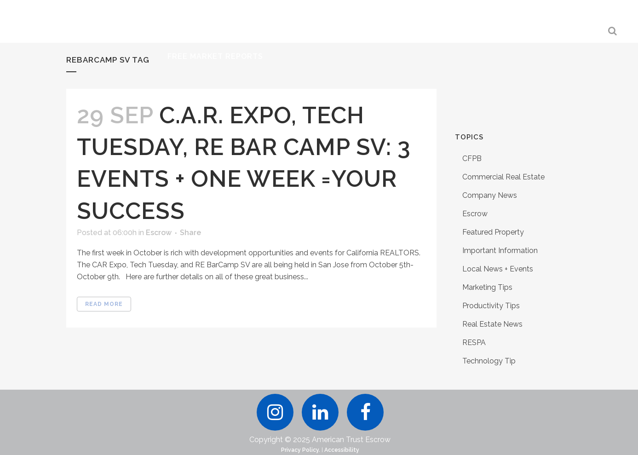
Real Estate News (492, 324)
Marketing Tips (487, 287)
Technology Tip (489, 361)
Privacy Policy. (300, 450)
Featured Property (493, 232)
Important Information (500, 250)
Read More (104, 304)
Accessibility (341, 450)
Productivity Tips (491, 305)
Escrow (159, 232)
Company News (489, 195)
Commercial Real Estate (503, 177)
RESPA (474, 342)
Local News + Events (497, 269)
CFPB (472, 158)
